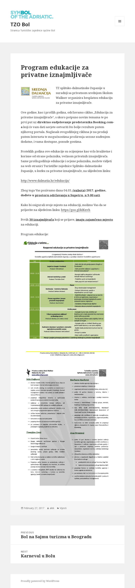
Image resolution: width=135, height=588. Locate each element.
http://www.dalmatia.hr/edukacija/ (45, 181)
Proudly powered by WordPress (40, 581)
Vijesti (63, 508)
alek (52, 508)
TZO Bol (20, 24)
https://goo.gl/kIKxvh (75, 210)
